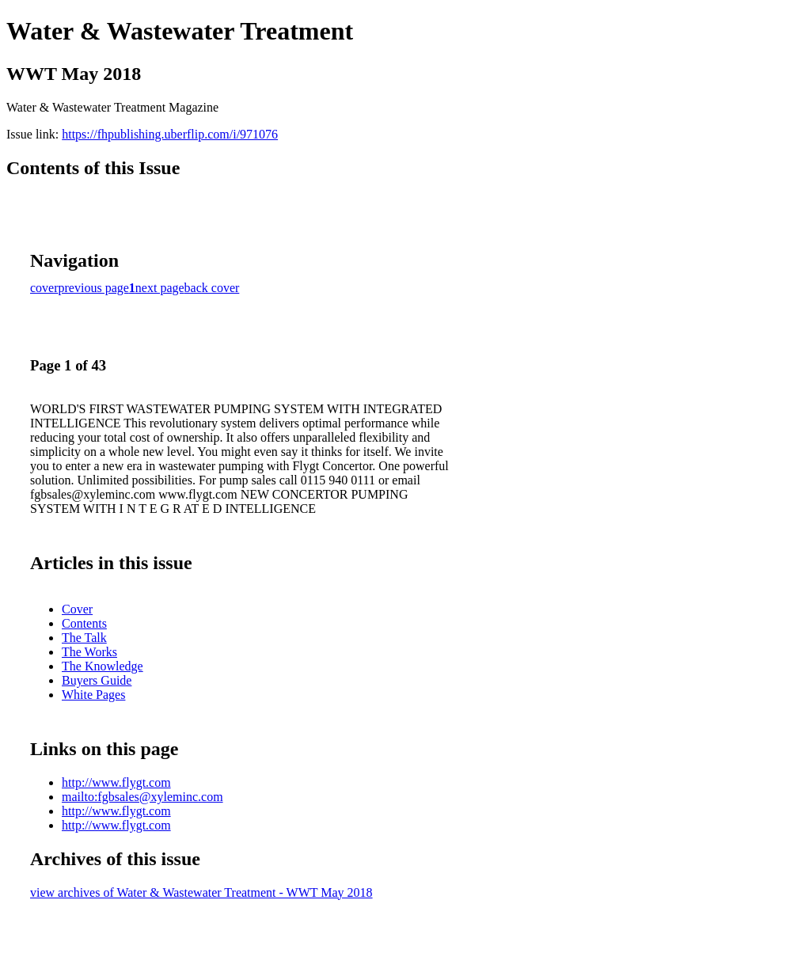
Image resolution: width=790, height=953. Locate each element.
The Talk (84, 637)
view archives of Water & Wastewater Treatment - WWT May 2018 (201, 892)
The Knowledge (102, 666)
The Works (89, 652)
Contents (84, 623)
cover (44, 287)
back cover (212, 287)
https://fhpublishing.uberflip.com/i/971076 (170, 134)
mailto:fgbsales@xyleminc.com (142, 796)
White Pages (93, 694)
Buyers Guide (96, 680)
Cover (77, 609)
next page (159, 287)
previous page (94, 287)
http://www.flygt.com (116, 782)
